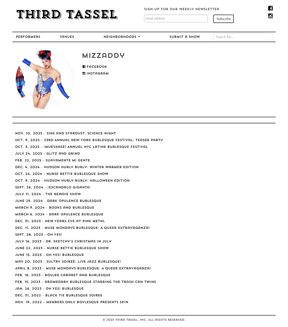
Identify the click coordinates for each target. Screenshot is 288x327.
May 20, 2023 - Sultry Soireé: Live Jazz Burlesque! (68, 262)
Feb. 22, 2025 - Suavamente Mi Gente (52, 160)
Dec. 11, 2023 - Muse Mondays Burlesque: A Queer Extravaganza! (82, 228)
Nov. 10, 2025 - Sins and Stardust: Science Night (65, 133)
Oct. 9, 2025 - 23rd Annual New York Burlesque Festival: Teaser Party (89, 140)
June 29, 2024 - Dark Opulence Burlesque (58, 201)
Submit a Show (184, 37)
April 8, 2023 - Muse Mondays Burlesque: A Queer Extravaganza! (83, 268)
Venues (67, 37)
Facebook (95, 67)
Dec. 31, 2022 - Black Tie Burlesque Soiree (58, 295)
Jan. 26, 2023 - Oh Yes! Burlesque (49, 289)
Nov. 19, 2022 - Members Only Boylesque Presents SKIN (71, 302)
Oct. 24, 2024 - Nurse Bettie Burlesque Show (61, 174)
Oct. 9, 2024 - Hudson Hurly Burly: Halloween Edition (72, 181)
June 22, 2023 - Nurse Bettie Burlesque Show (62, 248)
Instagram (96, 73)
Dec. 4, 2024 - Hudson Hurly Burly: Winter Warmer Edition (77, 167)
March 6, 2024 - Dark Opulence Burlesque (59, 214)
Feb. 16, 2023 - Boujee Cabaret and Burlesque (62, 275)
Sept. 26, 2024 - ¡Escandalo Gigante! (53, 187)
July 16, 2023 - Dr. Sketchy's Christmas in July (63, 241)
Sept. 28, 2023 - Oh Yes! (38, 235)
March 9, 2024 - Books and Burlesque (54, 208)
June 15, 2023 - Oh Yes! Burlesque (49, 255)
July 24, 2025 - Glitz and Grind (47, 154)
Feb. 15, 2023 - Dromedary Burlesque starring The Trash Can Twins (85, 282)
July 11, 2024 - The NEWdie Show (48, 194)
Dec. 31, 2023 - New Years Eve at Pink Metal (60, 221)
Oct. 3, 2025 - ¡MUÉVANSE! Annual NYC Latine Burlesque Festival (81, 147)
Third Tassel (66, 15)
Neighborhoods (122, 37)
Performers (28, 37)
